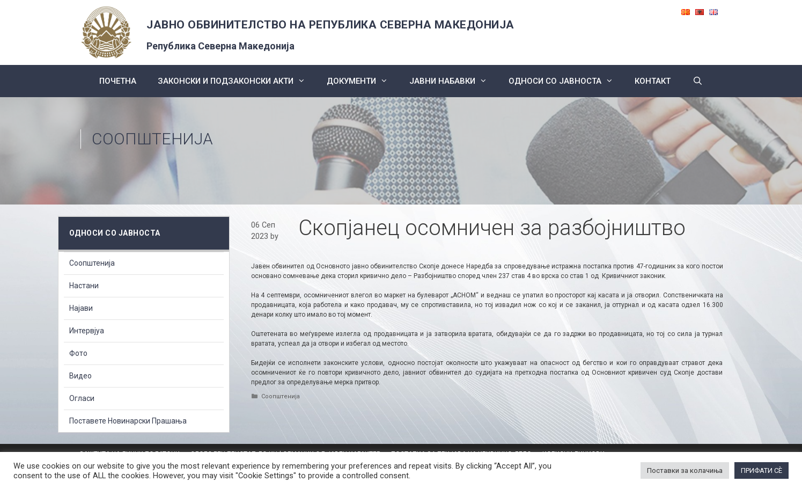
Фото (78, 353)
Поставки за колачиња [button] (685, 470)
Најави (81, 308)
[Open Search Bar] (697, 81)
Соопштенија (152, 138)
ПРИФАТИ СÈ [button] (761, 470)
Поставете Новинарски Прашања (128, 421)
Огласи (81, 398)
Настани (84, 285)
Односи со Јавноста (566, 81)
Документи (363, 81)
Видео (80, 375)
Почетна (117, 81)
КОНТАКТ (653, 81)
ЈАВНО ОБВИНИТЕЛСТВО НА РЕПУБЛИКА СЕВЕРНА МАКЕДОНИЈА (330, 24)
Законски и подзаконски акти (237, 81)
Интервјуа (86, 330)
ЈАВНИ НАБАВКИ (453, 81)
